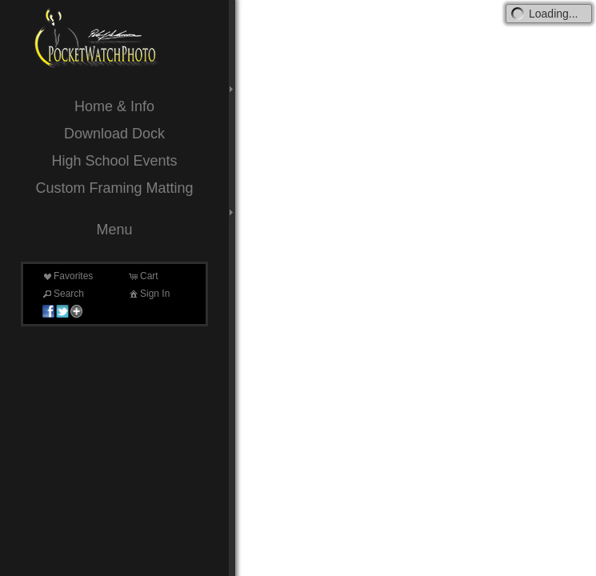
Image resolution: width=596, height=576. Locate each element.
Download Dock (114, 134)
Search (62, 293)
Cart (142, 276)
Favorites (67, 276)
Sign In (148, 293)
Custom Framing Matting (114, 188)
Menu (114, 230)
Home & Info (114, 106)
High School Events (114, 161)
